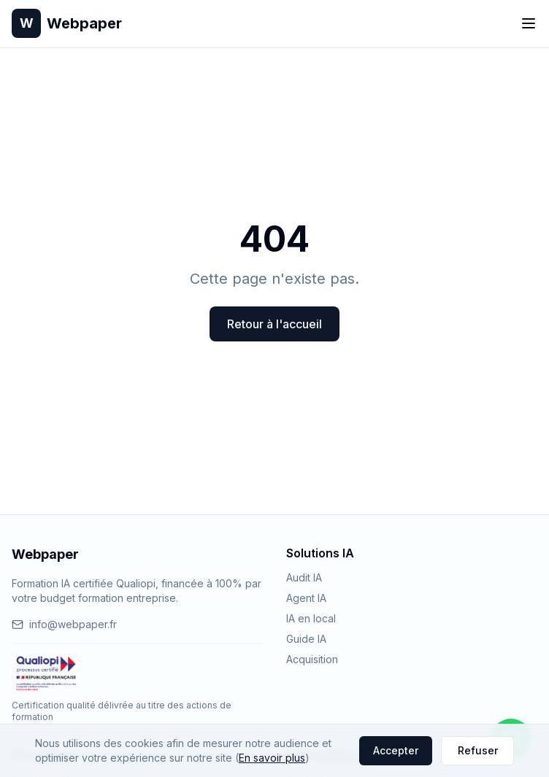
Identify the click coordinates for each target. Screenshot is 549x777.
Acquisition (312, 659)
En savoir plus (272, 757)
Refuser (478, 750)
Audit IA (304, 577)
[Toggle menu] (528, 23)
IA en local (311, 618)
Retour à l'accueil (274, 324)
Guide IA (306, 639)
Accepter (395, 750)
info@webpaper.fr (64, 624)
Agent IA (306, 598)
